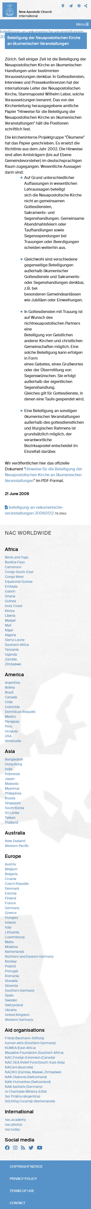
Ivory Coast (13, 606)
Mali (8, 625)
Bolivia (10, 687)
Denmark (12, 888)
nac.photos (13, 1124)
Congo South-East (19, 572)
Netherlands (14, 951)
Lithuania (12, 932)
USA (8, 736)
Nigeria (10, 635)
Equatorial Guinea (19, 581)
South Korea (14, 808)
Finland (10, 898)
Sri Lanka (12, 813)
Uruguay (11, 731)
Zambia (11, 659)
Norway (11, 961)
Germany (12, 908)
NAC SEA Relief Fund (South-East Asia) (35, 1062)
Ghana (10, 596)
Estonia (11, 893)
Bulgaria (11, 874)
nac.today (12, 1129)
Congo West (14, 577)
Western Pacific (17, 846)
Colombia (12, 707)
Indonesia (12, 774)
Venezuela (13, 741)
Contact (17, 1203)
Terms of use (22, 1191)
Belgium (11, 869)
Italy (8, 927)
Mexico (10, 716)
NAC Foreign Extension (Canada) (30, 1057)
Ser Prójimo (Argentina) (22, 1096)
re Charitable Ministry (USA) (26, 1091)
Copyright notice (26, 1166)
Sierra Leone (15, 640)
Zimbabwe (13, 664)
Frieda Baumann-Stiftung (24, 1038)
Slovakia (11, 981)
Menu (82, 24)
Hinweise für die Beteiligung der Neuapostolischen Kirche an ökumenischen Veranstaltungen (43, 474)
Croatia (10, 879)
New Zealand (15, 841)
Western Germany (19, 1019)
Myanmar (12, 788)
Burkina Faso (15, 562)
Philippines (13, 793)
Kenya (10, 611)
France (10, 903)
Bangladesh (14, 759)
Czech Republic (17, 883)
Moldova (11, 947)
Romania (12, 976)
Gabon (10, 591)
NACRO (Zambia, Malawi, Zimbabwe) (33, 1072)
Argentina (12, 682)
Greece (11, 913)
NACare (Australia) (19, 1067)
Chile (9, 702)
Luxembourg (15, 937)
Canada (11, 697)
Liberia (10, 615)
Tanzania (12, 649)
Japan (10, 779)
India (8, 769)
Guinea (10, 601)
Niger (9, 630)
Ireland (10, 922)
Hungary (11, 917)
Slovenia (11, 985)
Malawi (10, 620)
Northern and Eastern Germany (29, 956)
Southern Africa (17, 645)
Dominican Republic (20, 712)
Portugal (11, 971)
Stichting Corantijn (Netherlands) (30, 1101)
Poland (10, 966)
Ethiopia (11, 586)
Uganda (11, 654)
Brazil (9, 692)
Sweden (11, 1000)
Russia (10, 798)
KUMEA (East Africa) (20, 1048)
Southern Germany (19, 990)
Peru (8, 726)
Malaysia (11, 783)
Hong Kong (13, 764)
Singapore (13, 803)
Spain (9, 995)
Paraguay (12, 721)
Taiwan (10, 817)
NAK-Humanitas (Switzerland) (27, 1082)
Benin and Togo (16, 557)
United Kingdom (17, 1015)
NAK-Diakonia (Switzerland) (26, 1077)
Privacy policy (23, 1178)
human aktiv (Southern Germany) (30, 1043)
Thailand (11, 822)
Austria (10, 864)
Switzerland (14, 1005)
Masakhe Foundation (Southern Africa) (34, 1052)
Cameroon (13, 567)
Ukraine (11, 1010)
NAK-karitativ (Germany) (23, 1086)
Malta (9, 942)
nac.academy (15, 1119)
